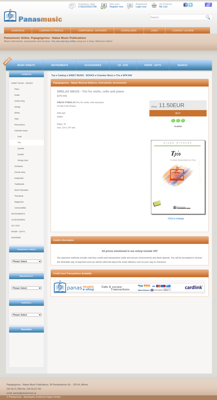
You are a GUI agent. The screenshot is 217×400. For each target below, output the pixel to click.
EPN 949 (127, 75)
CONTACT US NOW (183, 30)
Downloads (16, 237)
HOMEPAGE (18, 30)
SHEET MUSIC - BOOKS (22, 83)
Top (53, 75)
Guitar (17, 95)
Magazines (19, 202)
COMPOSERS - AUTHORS (92, 30)
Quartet (21, 148)
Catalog (62, 75)
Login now (141, 6)
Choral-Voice (19, 172)
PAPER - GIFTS (152, 65)
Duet (20, 137)
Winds (17, 113)
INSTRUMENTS (59, 65)
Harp (16, 119)
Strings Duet (23, 160)
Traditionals (19, 184)
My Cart (163, 6)
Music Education (21, 190)
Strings (17, 107)
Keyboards (19, 178)
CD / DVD (15, 226)
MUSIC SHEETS (26, 65)
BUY (178, 113)
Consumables (20, 208)
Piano (16, 89)
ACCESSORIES (92, 65)
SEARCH (182, 65)
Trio (19, 142)
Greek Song (19, 101)
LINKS (154, 30)
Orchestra (18, 166)
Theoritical (18, 196)
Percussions (19, 125)
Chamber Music (21, 131)
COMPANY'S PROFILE (51, 30)
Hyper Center (53, 397)
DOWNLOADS (128, 30)
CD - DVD (123, 65)
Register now (116, 6)
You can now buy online (63, 41)
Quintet (21, 154)
